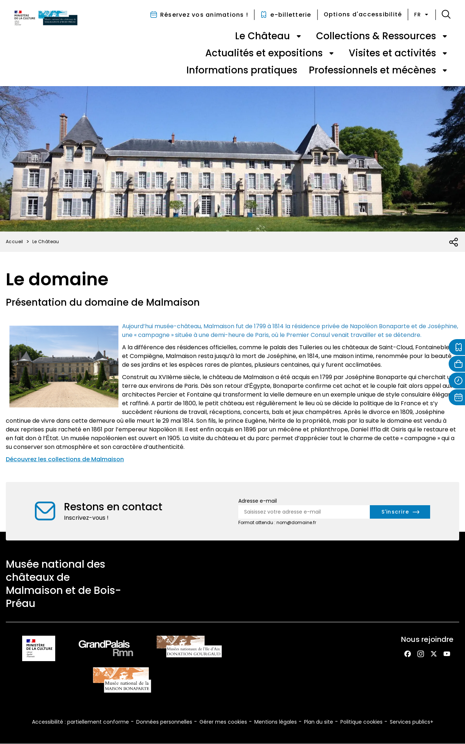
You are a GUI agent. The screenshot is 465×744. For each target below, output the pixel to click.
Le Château (262, 36)
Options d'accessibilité (363, 14)
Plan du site (318, 721)
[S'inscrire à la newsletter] (400, 512)
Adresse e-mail (257, 500)
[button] (446, 14)
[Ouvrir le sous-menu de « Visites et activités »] (444, 53)
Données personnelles (164, 721)
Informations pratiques (241, 70)
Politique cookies (361, 721)
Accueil (14, 241)
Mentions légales (275, 721)
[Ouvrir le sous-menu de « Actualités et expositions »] (331, 53)
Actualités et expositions (264, 53)
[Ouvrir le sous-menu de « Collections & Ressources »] (444, 36)
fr (421, 14)
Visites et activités (392, 53)
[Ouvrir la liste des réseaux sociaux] (454, 242)
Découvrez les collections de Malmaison (65, 459)
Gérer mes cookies (223, 721)
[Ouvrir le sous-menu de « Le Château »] (298, 36)
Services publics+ (411, 721)
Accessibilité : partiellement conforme (80, 721)
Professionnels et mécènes (372, 70)
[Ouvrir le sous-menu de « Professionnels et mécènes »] (444, 70)
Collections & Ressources (376, 36)
